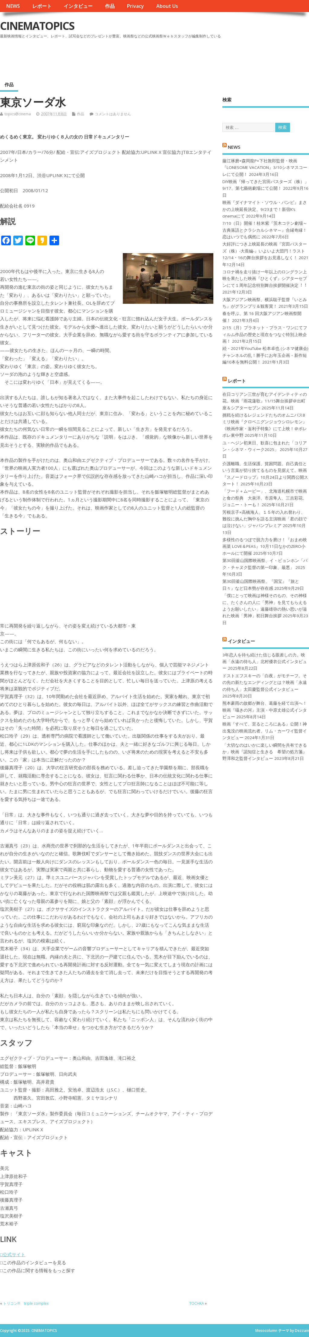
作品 (110, 6)
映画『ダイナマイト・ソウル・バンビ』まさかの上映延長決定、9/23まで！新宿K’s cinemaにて (264, 209)
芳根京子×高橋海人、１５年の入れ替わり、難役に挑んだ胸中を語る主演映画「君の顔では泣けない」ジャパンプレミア (264, 519)
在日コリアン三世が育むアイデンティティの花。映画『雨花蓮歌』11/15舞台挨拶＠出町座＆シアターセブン (264, 401)
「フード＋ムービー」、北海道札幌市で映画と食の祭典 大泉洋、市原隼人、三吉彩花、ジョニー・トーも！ (264, 497)
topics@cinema (18, 113)
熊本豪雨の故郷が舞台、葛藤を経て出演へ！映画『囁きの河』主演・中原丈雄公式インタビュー (264, 709)
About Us (167, 6)
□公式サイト (12, 1254)
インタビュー (78, 6)
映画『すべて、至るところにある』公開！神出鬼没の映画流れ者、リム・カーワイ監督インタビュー (264, 730)
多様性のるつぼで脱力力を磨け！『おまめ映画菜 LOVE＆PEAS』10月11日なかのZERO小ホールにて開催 (264, 546)
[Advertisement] (194, 57)
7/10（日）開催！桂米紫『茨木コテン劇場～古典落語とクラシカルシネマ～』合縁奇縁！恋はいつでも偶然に (264, 230)
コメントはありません (113, 113)
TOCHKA (196, 1303)
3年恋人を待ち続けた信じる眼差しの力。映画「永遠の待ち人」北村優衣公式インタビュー (264, 661)
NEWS (13, 6)
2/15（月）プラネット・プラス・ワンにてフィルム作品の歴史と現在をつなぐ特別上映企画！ (264, 334)
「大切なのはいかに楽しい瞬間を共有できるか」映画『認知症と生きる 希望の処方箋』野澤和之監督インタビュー (264, 751)
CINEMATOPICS (37, 25)
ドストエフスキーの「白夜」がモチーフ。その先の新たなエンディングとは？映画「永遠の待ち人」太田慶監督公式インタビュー (264, 682)
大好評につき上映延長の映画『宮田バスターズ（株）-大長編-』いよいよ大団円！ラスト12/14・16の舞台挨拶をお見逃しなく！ (264, 250)
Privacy (135, 6)
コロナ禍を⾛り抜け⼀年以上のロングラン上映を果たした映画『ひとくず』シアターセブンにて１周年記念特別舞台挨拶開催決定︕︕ (264, 278)
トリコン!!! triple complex (26, 1303)
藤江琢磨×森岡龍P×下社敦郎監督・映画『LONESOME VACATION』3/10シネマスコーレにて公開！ (264, 167)
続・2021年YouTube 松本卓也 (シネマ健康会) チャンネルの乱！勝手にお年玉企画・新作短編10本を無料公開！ (265, 355)
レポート (42, 6)
